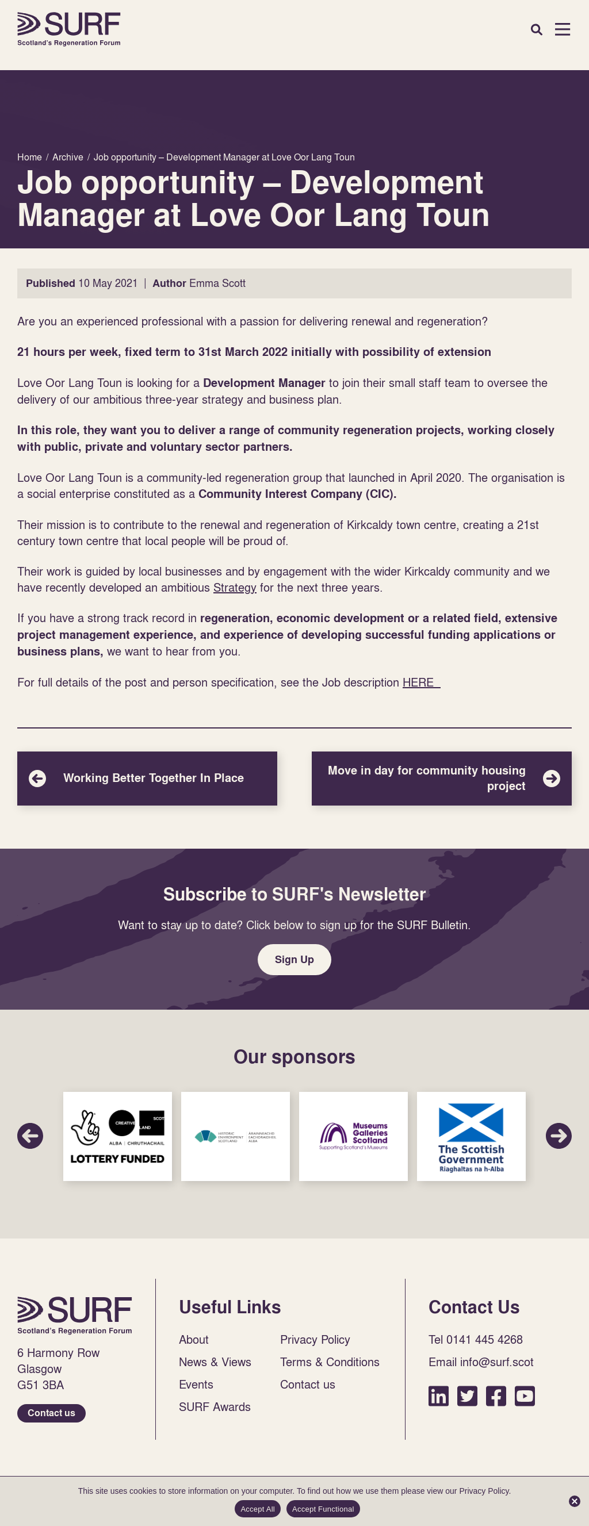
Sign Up (294, 959)
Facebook (496, 1396)
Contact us (51, 1413)
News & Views (215, 1361)
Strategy (235, 587)
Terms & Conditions (330, 1361)
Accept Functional (323, 1509)
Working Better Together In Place (147, 779)
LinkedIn (439, 1396)
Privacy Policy (315, 1339)
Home (69, 29)
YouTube (525, 1396)
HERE (422, 682)
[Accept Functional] (574, 1501)
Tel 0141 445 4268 (476, 1339)
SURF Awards (215, 1406)
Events (196, 1384)
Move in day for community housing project (442, 779)
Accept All (257, 1509)
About (194, 1339)
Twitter (467, 1396)
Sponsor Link (117, 1137)
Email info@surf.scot (481, 1361)
